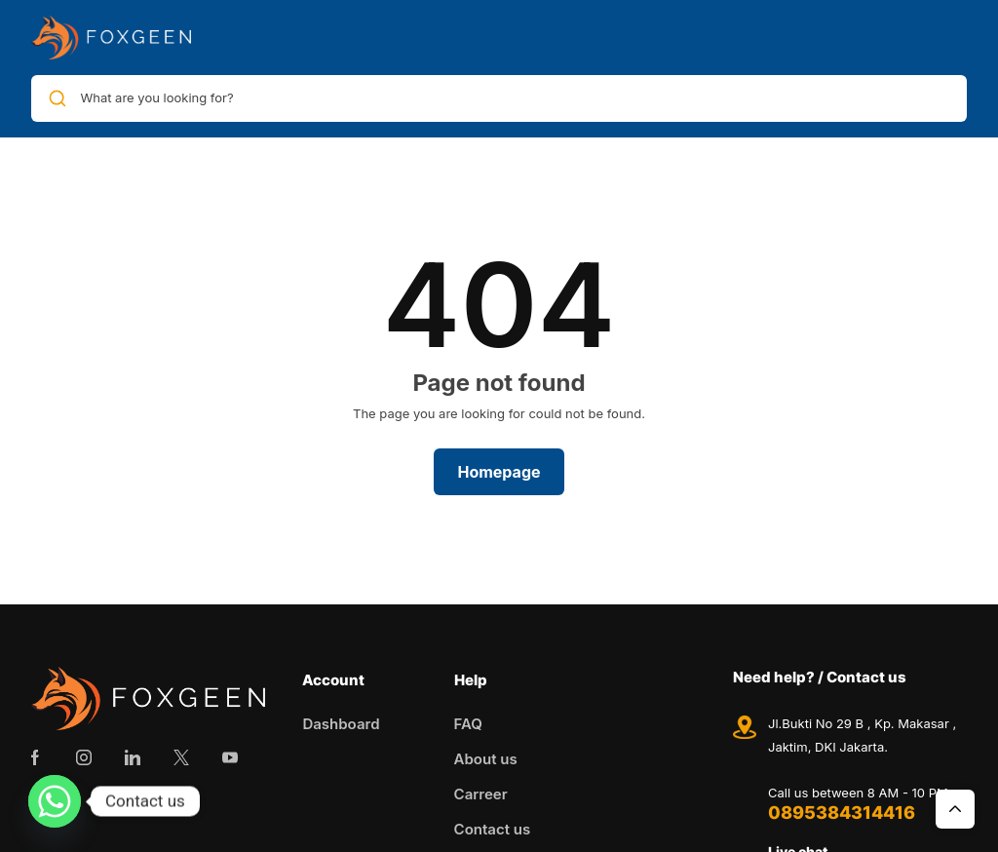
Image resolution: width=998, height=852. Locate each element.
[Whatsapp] (54, 801)
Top (955, 809)
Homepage (498, 472)
